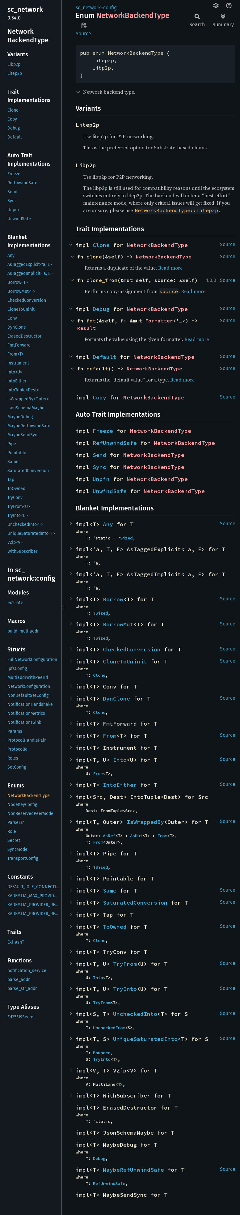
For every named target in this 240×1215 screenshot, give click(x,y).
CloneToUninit (125, 661)
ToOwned (115, 926)
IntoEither (120, 784)
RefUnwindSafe (115, 442)
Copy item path (84, 25)
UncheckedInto (135, 1013)
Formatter (159, 321)
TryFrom (125, 963)
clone (94, 257)
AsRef (109, 835)
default (97, 368)
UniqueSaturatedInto (145, 1038)
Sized (126, 538)
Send (99, 454)
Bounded (101, 1052)
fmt (91, 321)
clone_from (101, 280)
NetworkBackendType (157, 245)
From (109, 735)
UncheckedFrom (109, 1027)
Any (108, 524)
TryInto (125, 988)
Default (104, 356)
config (109, 8)
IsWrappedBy (145, 821)
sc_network (88, 8)
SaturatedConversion (135, 902)
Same (109, 890)
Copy (99, 397)
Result (86, 328)
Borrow (113, 599)
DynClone (116, 698)
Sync (99, 467)
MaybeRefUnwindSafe (133, 1169)
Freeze (103, 430)
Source (83, 33)
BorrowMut (118, 624)
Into (120, 759)
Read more (170, 267)
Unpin (101, 479)
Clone (101, 245)
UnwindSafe (110, 491)
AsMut (136, 835)
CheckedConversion (132, 649)
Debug (101, 309)
